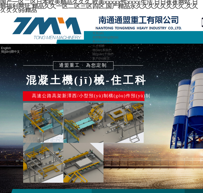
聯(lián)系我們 (101, 50)
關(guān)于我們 (102, 54)
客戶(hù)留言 (101, 58)
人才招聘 (98, 46)
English (6, 48)
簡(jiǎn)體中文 (10, 51)
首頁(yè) (98, 33)
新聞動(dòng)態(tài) (105, 37)
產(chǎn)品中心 (102, 41)
